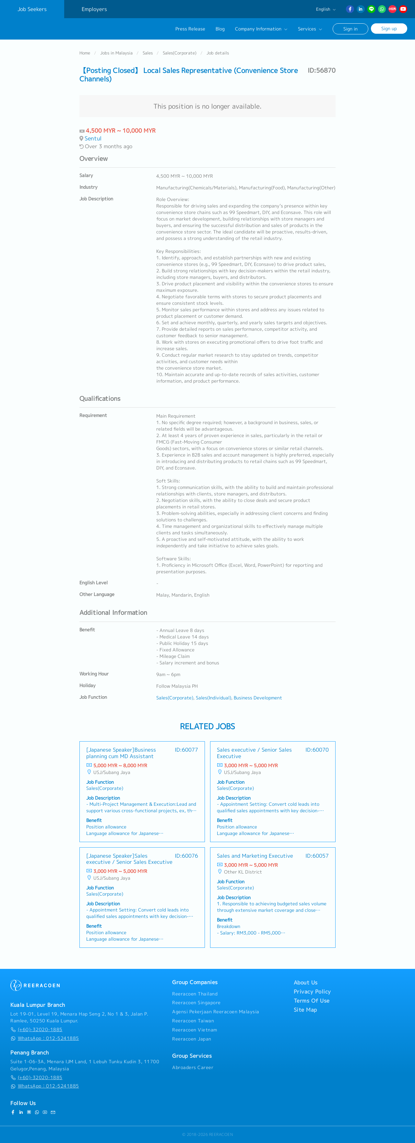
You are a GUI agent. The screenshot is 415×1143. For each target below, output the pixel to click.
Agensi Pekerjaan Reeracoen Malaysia (215, 1011)
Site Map (305, 1009)
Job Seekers (32, 9)
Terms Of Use (312, 1000)
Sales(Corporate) (179, 53)
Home (84, 53)
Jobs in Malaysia (116, 53)
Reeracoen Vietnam (194, 1030)
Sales (148, 53)
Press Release (190, 29)
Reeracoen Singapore (196, 1002)
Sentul (93, 138)
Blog (220, 29)
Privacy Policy (312, 991)
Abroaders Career (192, 1067)
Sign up (389, 28)
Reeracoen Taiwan (193, 1021)
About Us (306, 982)
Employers (94, 9)
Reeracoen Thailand (195, 994)
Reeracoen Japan (191, 1039)
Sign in (350, 29)
